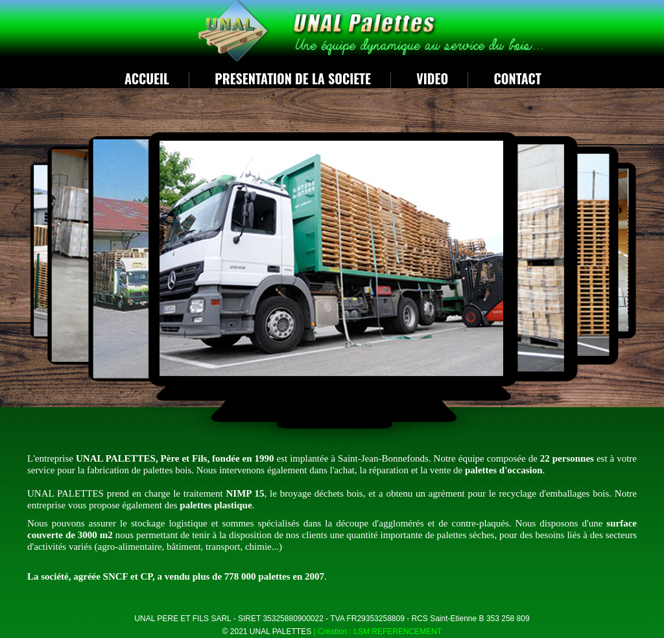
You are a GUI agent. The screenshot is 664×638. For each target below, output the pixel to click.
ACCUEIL (146, 78)
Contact (517, 78)
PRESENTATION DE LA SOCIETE (293, 78)
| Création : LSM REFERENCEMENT (378, 631)
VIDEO (432, 78)
